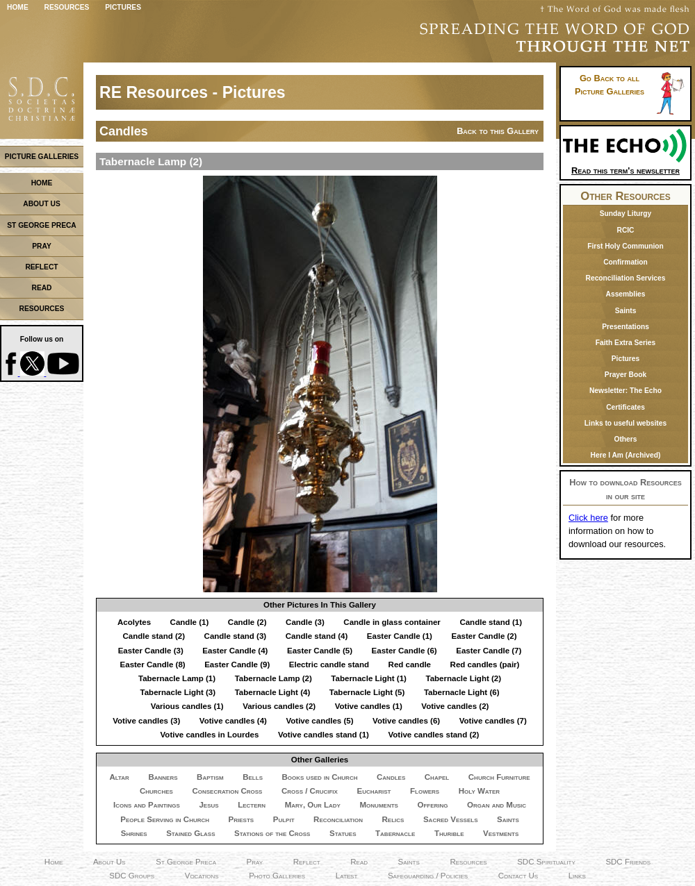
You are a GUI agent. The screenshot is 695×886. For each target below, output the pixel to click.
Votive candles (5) (319, 721)
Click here (588, 517)
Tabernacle (395, 833)
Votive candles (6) (406, 721)
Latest (347, 875)
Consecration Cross (227, 791)
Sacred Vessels (450, 819)
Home (17, 7)
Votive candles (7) (493, 721)
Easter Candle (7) (488, 650)
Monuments (379, 805)
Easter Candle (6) (404, 650)
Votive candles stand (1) (323, 734)
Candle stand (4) (317, 636)
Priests (241, 819)
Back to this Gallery (498, 131)
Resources (67, 7)
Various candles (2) (279, 706)
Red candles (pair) (485, 664)
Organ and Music (496, 805)
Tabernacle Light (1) (369, 678)
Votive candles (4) (233, 721)
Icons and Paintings (146, 805)
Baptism (210, 777)
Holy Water (479, 791)
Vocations (202, 875)
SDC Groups (131, 875)
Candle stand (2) (153, 636)
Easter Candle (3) (150, 650)
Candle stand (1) (490, 622)
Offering (432, 805)
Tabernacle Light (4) (273, 692)
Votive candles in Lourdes (210, 734)
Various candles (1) (187, 706)
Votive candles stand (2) (433, 734)
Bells (253, 777)
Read (359, 862)
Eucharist (374, 791)
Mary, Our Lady (313, 805)
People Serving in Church (164, 819)
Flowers (424, 791)
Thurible (449, 833)
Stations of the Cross (272, 833)
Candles (391, 777)
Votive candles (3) (146, 721)
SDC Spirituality (546, 862)
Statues (343, 833)
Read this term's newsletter (625, 166)
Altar (119, 777)
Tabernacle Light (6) (462, 692)
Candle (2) (247, 622)
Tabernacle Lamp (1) (176, 678)
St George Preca (186, 862)
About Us (109, 862)
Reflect (306, 862)
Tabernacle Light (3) (178, 692)
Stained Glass (190, 833)
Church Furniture (499, 777)
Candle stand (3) (235, 636)
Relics (393, 819)
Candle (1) (189, 622)
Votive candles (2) (455, 706)
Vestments (500, 833)
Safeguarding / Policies (428, 875)
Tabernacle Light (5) (367, 692)
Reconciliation (338, 819)
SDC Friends (628, 862)
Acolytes (134, 622)
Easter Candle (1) (399, 636)
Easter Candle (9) (237, 664)
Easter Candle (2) (483, 636)
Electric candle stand (329, 664)
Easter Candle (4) (235, 650)
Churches (156, 791)
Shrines (134, 833)
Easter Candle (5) (319, 650)
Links (577, 875)
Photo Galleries (277, 875)
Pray (255, 862)
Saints (508, 819)
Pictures (123, 7)
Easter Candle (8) (153, 664)
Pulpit (284, 819)
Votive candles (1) (368, 706)
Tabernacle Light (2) (463, 678)
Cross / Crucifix (309, 791)
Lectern (251, 805)
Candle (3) (305, 622)
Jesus (208, 805)
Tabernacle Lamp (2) (273, 678)
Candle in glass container (392, 622)
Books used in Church (320, 777)
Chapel (437, 777)
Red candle (410, 664)
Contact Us (518, 875)
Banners (162, 777)
